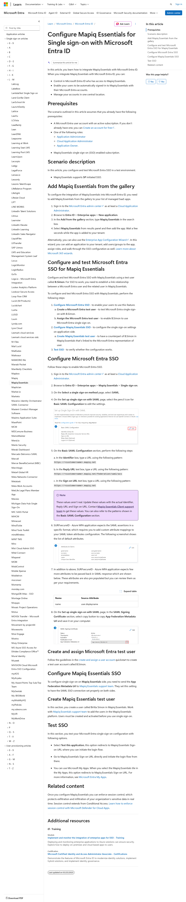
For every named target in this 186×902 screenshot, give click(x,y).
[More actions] (135, 23)
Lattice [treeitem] (14, 111)
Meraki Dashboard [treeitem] (20, 449)
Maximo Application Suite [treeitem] (24, 417)
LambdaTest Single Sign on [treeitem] (24, 93)
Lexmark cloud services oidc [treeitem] (25, 337)
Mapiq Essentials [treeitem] (19, 382)
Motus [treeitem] (14, 611)
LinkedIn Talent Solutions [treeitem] (23, 211)
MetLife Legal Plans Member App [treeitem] (25, 492)
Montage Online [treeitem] (19, 598)
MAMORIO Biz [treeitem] (18, 359)
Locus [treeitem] (14, 260)
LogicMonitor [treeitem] (18, 265)
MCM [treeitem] (14, 426)
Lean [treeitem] (13, 129)
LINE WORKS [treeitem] (17, 206)
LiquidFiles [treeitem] (16, 238)
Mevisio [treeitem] (15, 498)
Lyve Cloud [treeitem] (16, 328)
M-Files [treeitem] (15, 341)
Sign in (178, 4)
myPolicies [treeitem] (16, 704)
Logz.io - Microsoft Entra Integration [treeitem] (23, 280)
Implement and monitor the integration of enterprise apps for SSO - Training (86, 837)
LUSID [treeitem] (14, 314)
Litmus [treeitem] (14, 215)
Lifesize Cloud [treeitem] (18, 197)
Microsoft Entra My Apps (92, 777)
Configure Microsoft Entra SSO (71, 304)
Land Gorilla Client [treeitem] (20, 97)
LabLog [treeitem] (15, 83)
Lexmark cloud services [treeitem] (22, 332)
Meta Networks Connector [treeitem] (24, 476)
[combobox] (22, 28)
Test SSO (59, 349)
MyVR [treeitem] (14, 713)
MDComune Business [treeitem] (21, 431)
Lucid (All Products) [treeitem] (20, 300)
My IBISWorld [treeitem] (18, 695)
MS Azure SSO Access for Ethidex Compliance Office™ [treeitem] (25, 649)
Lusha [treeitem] (14, 309)
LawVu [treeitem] (14, 115)
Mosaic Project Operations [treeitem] (24, 607)
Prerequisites (154, 29)
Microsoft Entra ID (84, 23)
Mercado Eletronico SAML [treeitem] (24, 454)
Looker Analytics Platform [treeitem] (24, 287)
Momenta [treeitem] (16, 584)
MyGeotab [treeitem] (16, 691)
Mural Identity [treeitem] (18, 656)
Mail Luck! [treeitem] (16, 346)
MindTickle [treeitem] (16, 525)
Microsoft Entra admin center (85, 206)
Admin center (173, 12)
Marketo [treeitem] (15, 396)
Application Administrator (71, 136)
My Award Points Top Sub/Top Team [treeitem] (26, 684)
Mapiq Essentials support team (96, 686)
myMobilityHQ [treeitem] (18, 700)
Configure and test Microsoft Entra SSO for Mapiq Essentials (163, 47)
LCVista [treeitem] (15, 120)
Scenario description (157, 33)
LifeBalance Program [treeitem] (21, 188)
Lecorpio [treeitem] (15, 161)
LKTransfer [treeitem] (16, 243)
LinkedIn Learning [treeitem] (20, 229)
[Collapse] (39, 21)
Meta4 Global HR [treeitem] (19, 472)
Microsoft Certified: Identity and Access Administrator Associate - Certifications (87, 854)
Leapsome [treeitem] (16, 138)
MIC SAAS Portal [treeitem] (19, 511)
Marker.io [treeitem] (16, 391)
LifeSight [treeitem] (15, 193)
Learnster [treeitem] (16, 220)
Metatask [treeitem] (16, 481)
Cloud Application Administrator (75, 141)
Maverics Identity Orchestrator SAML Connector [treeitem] (26, 402)
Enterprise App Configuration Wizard (106, 239)
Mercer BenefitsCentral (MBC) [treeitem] (26, 463)
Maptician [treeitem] (16, 387)
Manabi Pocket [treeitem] (18, 364)
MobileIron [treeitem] (16, 575)
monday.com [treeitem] (17, 589)
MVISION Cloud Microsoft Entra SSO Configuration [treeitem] (24, 667)
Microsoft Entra (64, 23)
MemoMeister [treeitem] (18, 435)
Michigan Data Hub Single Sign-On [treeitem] (24, 505)
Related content (155, 64)
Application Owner (67, 145)
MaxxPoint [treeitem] (16, 422)
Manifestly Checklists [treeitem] (21, 369)
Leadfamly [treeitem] (16, 124)
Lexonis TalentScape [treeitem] (21, 183)
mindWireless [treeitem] (17, 534)
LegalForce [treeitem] (16, 170)
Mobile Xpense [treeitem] (18, 570)
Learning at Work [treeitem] (19, 143)
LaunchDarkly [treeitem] (18, 106)
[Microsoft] (6, 4)
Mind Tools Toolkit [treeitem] (20, 530)
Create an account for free (97, 127)
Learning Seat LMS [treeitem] (20, 147)
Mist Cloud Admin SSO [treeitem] (22, 548)
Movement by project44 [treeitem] (23, 624)
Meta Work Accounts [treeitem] (21, 485)
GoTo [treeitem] (14, 274)
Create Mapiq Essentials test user (76, 336)
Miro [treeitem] (13, 543)
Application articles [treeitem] (15, 34)
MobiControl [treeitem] (17, 566)
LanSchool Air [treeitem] (18, 102)
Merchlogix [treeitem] (16, 467)
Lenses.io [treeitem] (15, 174)
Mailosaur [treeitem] (16, 355)
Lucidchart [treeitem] (16, 305)
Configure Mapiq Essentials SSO (72, 327)
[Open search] (171, 4)
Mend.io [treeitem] (15, 440)
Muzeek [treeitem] (15, 660)
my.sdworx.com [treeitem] (19, 709)
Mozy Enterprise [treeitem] (19, 642)
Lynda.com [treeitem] (16, 323)
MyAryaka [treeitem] (16, 678)
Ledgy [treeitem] (14, 165)
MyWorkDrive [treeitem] (18, 718)
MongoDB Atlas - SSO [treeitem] (22, 593)
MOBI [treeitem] (14, 561)
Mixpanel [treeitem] (15, 557)
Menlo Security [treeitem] (18, 444)
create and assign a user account (97, 659)
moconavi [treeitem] (16, 580)
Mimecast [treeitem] (16, 521)
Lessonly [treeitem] (15, 179)
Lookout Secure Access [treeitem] (22, 291)
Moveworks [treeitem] (17, 629)
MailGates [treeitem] (16, 350)
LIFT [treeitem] (13, 202)
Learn (50, 23)
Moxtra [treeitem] (15, 638)
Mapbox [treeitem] (15, 373)
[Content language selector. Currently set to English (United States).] (18, 897)
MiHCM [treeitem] (15, 516)
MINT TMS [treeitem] (16, 539)
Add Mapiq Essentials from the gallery (162, 40)
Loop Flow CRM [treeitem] (19, 296)
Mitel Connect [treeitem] (18, 552)
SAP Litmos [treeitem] (17, 247)
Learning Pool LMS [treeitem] (20, 152)
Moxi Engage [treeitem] (17, 633)
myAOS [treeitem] (15, 673)
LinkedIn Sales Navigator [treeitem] (23, 234)
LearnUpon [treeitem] (16, 156)
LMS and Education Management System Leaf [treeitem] (24, 254)
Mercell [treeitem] (15, 458)
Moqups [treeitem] (15, 602)
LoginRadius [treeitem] (17, 269)
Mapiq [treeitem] (14, 378)
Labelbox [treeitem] (15, 88)
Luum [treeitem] (14, 318)
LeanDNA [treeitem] (16, 134)
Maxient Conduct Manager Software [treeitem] (24, 411)
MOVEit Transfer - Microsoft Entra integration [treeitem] (25, 618)
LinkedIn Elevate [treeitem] (19, 224)
